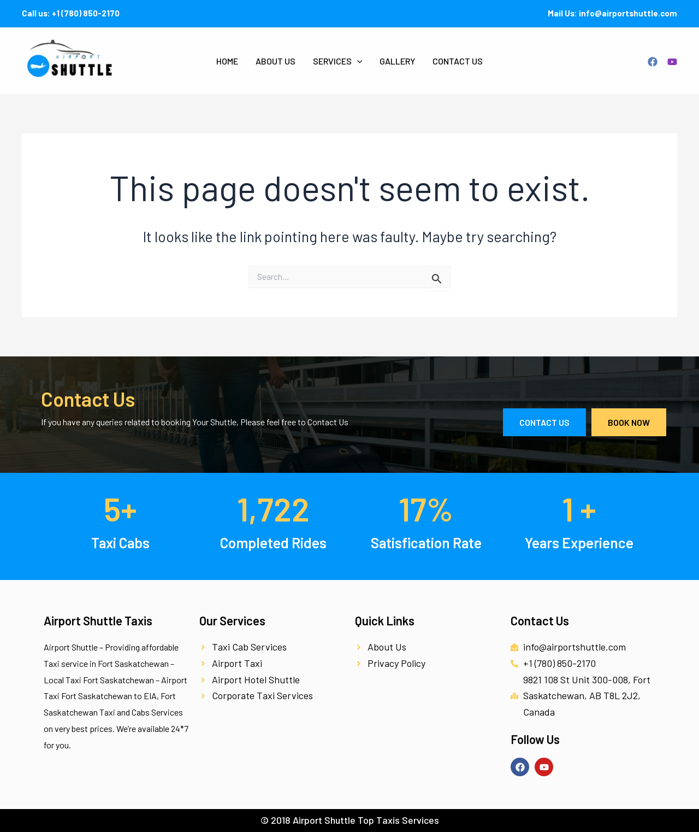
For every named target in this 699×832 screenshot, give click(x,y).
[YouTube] (672, 62)
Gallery (397, 61)
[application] (357, 61)
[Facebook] (652, 62)
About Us (275, 61)
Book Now (629, 422)
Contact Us (458, 61)
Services (338, 61)
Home (227, 61)
